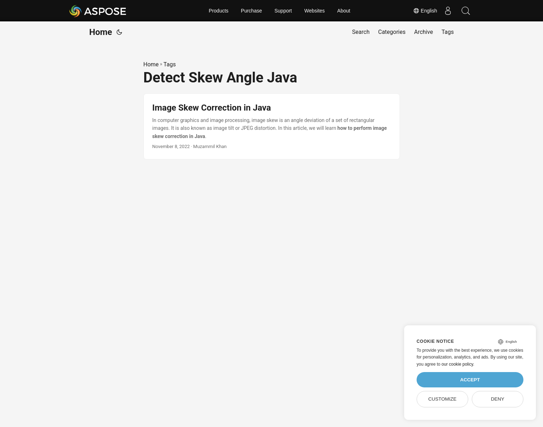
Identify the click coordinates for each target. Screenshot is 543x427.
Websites (314, 11)
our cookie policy (457, 364)
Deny (498, 399)
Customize (442, 399)
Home (100, 32)
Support (283, 11)
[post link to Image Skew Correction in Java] (272, 126)
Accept (470, 379)
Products (218, 11)
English (425, 10)
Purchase (251, 11)
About (343, 11)
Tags (169, 64)
